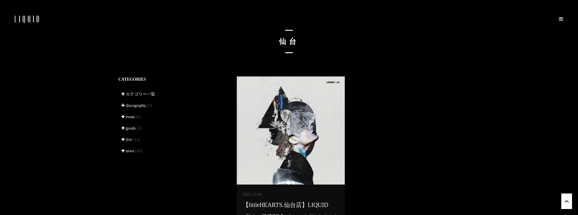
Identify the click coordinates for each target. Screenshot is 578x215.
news (131, 151)
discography (136, 105)
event (131, 117)
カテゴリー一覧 (138, 94)
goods (131, 128)
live (130, 139)
